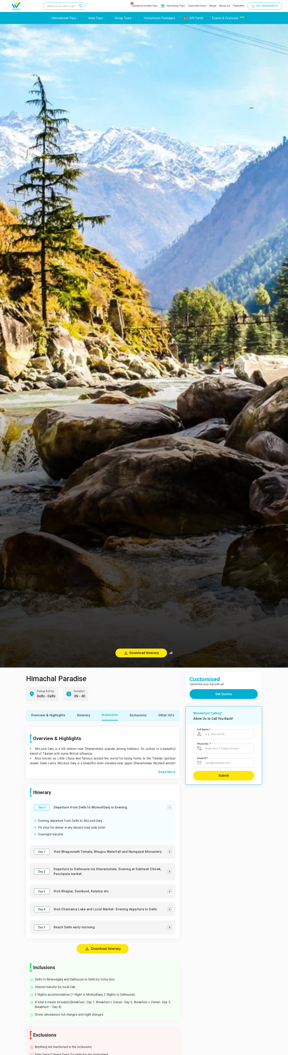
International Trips (63, 18)
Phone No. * (204, 743)
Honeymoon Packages (159, 18)
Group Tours (123, 18)
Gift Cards (196, 18)
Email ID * (202, 758)
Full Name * (203, 729)
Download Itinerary (103, 948)
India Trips (95, 18)
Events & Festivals (225, 18)
